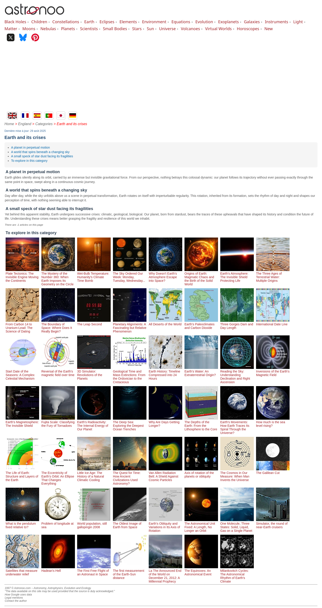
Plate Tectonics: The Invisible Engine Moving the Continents (22, 275)
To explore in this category (29, 160)
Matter (10, 28)
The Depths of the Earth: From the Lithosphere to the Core (201, 424)
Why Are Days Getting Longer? (165, 422)
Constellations (65, 21)
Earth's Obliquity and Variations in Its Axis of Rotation (165, 525)
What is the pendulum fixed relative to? (22, 523)
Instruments (276, 21)
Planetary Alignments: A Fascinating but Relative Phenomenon (129, 326)
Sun (150, 28)
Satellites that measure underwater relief (22, 570)
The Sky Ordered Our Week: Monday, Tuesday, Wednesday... (129, 275)
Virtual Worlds (218, 28)
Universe (167, 28)
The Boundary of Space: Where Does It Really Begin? (58, 326)
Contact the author (16, 600)
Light (298, 21)
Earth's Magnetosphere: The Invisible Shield (22, 422)
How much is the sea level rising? (273, 422)
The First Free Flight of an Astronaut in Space (94, 570)
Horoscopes (248, 28)
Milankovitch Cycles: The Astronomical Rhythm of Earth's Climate (237, 574)
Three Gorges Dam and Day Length (237, 324)
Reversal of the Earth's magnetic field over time (58, 371)
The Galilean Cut (273, 471)
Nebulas (48, 28)
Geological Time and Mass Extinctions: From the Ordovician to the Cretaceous (129, 375)
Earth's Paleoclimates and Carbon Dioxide (201, 324)
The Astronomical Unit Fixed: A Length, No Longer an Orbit (201, 525)
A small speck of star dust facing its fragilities (42, 156)
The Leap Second (94, 322)
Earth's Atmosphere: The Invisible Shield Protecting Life (237, 275)
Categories (44, 124)
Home (9, 124)
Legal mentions (14, 597)
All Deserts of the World (165, 322)
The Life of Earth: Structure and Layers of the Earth (22, 474)
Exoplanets (228, 21)
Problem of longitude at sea (58, 523)
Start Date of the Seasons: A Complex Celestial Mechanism (22, 373)
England (24, 124)
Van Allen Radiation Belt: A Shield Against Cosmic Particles (165, 474)
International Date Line (273, 322)
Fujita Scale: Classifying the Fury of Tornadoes (58, 422)
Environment (154, 21)
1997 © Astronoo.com (18, 588)
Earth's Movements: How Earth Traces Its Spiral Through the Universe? (237, 426)
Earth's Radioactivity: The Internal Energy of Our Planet (94, 424)
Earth (89, 21)
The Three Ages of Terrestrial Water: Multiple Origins (273, 275)
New (268, 28)
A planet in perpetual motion (30, 147)
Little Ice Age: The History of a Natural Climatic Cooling (94, 474)
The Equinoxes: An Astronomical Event (201, 570)
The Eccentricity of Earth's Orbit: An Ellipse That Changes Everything (58, 476)
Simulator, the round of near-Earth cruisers (273, 523)
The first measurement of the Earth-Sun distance (129, 572)
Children (39, 21)
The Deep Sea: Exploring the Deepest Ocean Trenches (129, 424)
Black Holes (15, 21)
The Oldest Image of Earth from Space (129, 523)
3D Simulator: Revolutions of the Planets (94, 373)
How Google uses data (18, 594)
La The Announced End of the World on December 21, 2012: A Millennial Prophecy (165, 574)
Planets (68, 28)
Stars (137, 28)
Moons (28, 28)
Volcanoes (190, 28)
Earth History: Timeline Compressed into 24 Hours (165, 373)
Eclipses (107, 21)
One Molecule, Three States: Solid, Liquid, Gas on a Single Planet (237, 525)
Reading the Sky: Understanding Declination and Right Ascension (237, 375)
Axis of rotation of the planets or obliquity (201, 472)
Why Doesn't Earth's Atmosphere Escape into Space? (165, 275)
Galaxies (252, 21)
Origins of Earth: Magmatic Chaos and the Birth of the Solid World (201, 277)
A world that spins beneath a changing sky (40, 152)
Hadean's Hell (58, 568)
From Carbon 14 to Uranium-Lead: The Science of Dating (22, 326)
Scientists (89, 28)
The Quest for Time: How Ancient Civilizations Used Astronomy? (129, 476)
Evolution (204, 21)
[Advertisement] (161, 78)
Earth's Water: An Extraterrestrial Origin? (201, 371)
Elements (128, 21)
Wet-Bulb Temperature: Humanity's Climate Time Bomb (94, 275)
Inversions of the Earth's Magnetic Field (273, 371)
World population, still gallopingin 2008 (94, 523)
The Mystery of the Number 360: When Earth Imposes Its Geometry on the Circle (58, 277)
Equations (181, 21)
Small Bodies (115, 28)
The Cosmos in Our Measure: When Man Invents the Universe (237, 474)
